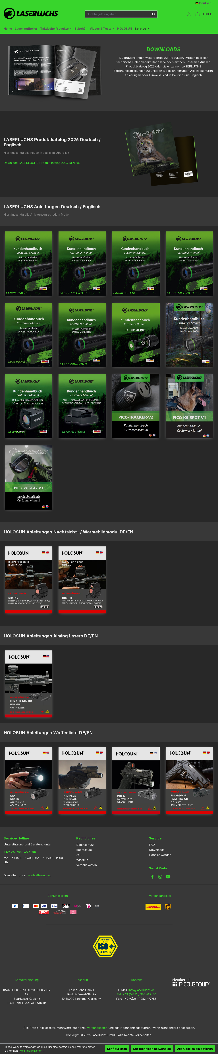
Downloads (156, 850)
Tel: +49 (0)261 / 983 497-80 (136, 994)
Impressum (84, 850)
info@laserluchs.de (141, 990)
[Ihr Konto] (188, 14)
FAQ (152, 845)
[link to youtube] (168, 876)
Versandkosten (86, 865)
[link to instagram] (160, 876)
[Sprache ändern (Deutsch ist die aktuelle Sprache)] (205, 3)
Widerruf (82, 860)
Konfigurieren (117, 1049)
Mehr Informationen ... (32, 1050)
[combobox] (117, 14)
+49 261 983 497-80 (20, 852)
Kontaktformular (39, 875)
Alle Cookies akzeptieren (195, 1049)
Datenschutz (85, 845)
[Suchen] (153, 14)
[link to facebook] (152, 876)
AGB (79, 855)
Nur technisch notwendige (152, 1049)
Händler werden (160, 855)
